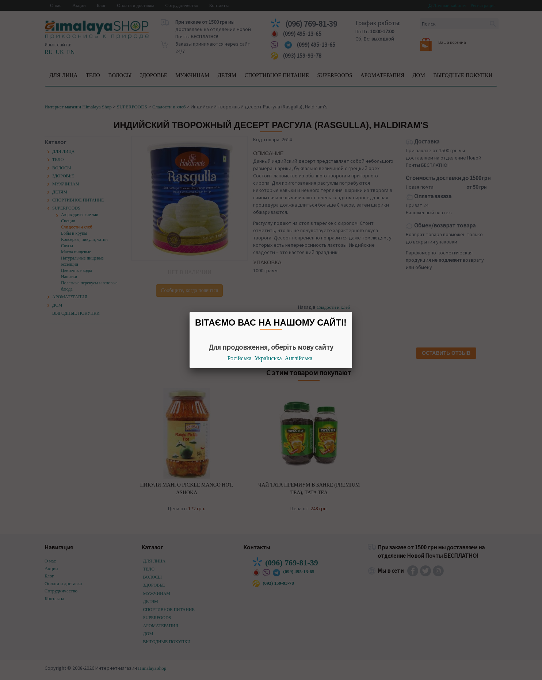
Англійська (299, 358)
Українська (268, 358)
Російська (240, 358)
